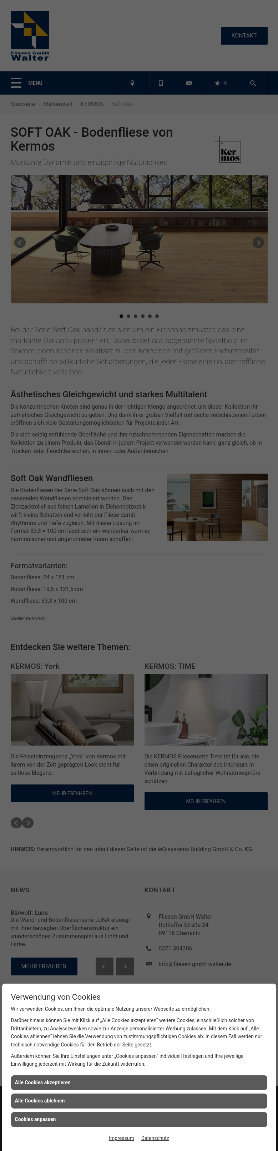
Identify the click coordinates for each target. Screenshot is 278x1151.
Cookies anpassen (35, 1119)
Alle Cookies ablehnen (40, 1101)
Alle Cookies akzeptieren (43, 1082)
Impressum (121, 1138)
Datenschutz (155, 1138)
